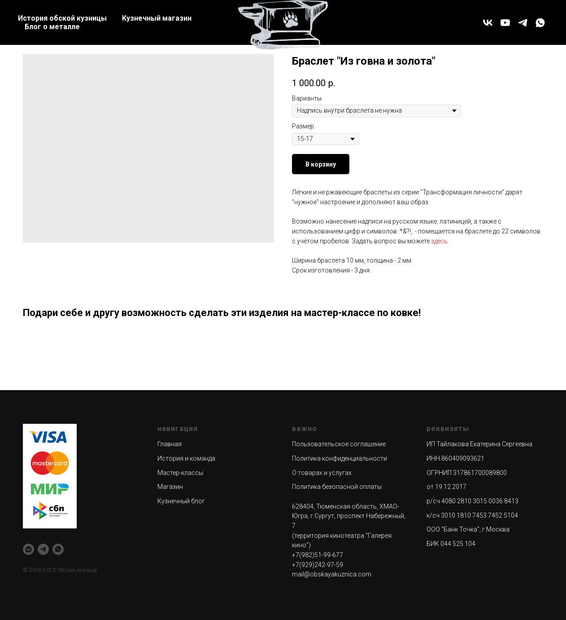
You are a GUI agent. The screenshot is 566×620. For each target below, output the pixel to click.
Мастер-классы (180, 472)
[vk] (487, 22)
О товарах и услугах (322, 472)
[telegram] (522, 22)
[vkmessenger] (28, 549)
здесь (439, 241)
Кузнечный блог (181, 501)
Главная (169, 444)
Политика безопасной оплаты (337, 486)
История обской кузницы (62, 18)
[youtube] (505, 22)
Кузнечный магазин (157, 18)
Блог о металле (52, 26)
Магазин (170, 486)
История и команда (186, 458)
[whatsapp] (540, 22)
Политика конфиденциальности (339, 458)
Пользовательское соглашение (339, 444)
